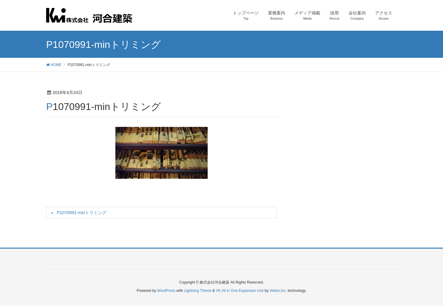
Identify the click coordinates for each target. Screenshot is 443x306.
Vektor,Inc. (278, 290)
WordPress (166, 290)
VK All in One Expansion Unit (240, 290)
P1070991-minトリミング (81, 212)
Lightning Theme (197, 290)
